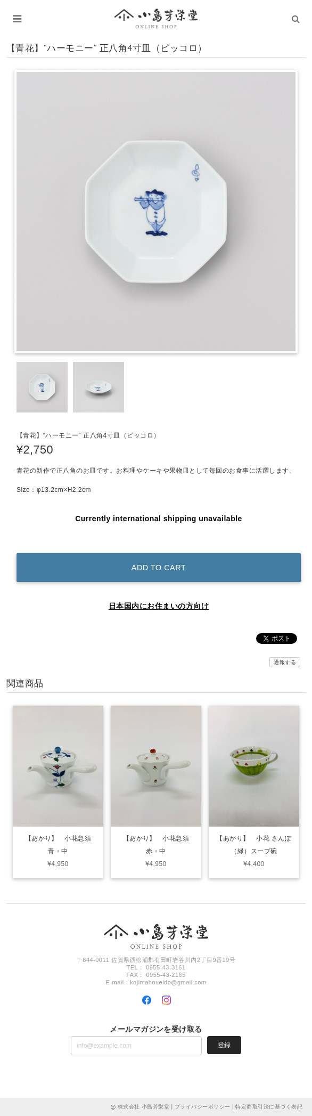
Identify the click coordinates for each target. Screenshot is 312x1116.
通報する (285, 662)
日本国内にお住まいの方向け (159, 606)
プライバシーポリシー (203, 1107)
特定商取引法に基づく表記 (268, 1107)
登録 (224, 1045)
